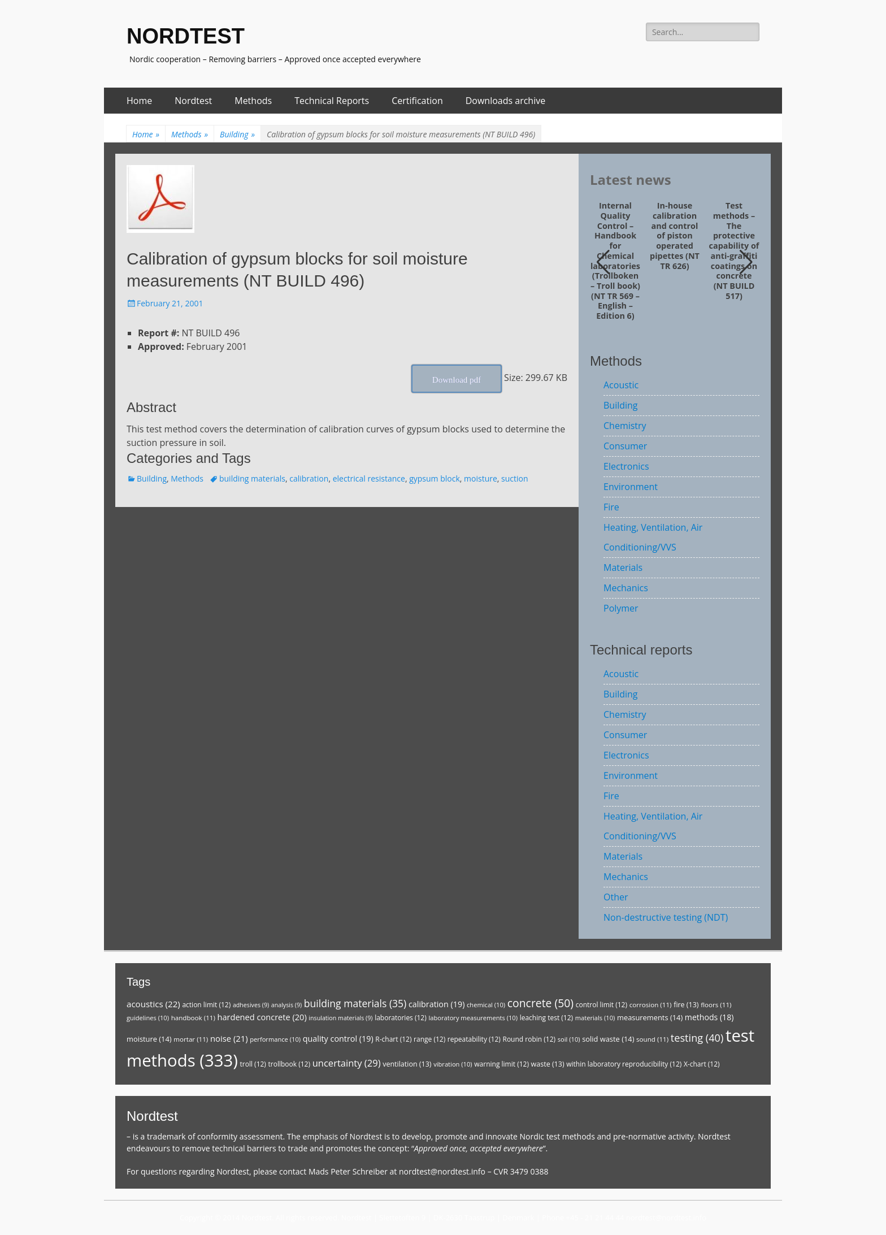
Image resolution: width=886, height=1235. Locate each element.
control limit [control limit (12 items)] (601, 1004)
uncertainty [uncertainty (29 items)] (346, 1062)
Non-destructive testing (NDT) (665, 917)
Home (139, 100)
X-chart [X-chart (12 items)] (702, 1064)
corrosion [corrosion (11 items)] (650, 1004)
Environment (630, 486)
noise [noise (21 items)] (229, 1038)
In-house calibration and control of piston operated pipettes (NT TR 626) (675, 236)
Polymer (621, 608)
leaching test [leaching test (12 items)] (547, 1017)
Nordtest (193, 100)
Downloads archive (506, 100)
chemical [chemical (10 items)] (486, 1004)
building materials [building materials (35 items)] (355, 1003)
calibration (308, 478)
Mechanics (625, 588)
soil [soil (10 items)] (569, 1039)
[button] (746, 262)
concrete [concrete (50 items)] (540, 1003)
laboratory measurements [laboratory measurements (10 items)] (473, 1017)
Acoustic (621, 385)
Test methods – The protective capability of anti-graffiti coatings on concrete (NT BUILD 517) (734, 251)
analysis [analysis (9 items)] (286, 1005)
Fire (611, 507)
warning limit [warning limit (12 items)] (501, 1064)
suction (514, 478)
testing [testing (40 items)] (697, 1038)
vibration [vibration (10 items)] (452, 1064)
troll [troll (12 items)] (253, 1064)
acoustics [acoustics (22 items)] (153, 1003)
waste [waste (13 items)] (547, 1064)
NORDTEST (186, 36)
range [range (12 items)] (429, 1039)
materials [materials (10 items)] (595, 1017)
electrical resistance (369, 478)
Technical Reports (331, 100)
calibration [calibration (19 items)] (436, 1004)
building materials (252, 478)
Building (237, 134)
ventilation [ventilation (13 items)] (407, 1064)
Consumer (625, 446)
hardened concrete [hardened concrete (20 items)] (262, 1016)
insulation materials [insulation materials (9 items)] (340, 1018)
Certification (417, 100)
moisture (480, 478)
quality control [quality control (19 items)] (338, 1038)
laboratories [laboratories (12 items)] (401, 1017)
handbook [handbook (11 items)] (193, 1017)
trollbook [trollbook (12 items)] (289, 1064)
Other (615, 897)
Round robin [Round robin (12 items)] (528, 1039)
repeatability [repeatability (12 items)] (474, 1039)
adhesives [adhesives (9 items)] (251, 1005)
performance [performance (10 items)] (275, 1039)
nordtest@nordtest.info (442, 1171)
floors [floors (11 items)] (716, 1004)
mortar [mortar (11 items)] (190, 1039)
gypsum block (434, 478)
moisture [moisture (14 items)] (149, 1039)
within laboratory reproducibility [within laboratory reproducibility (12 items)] (623, 1064)
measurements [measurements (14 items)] (650, 1017)
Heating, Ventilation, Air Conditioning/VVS (652, 537)
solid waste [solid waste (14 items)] (608, 1039)
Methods (253, 100)
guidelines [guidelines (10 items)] (148, 1017)
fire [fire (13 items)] (686, 1004)
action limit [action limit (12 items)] (206, 1004)
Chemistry (624, 425)
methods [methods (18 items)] (709, 1017)
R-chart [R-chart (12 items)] (393, 1039)
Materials (622, 567)
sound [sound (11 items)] (652, 1039)
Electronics (626, 466)
